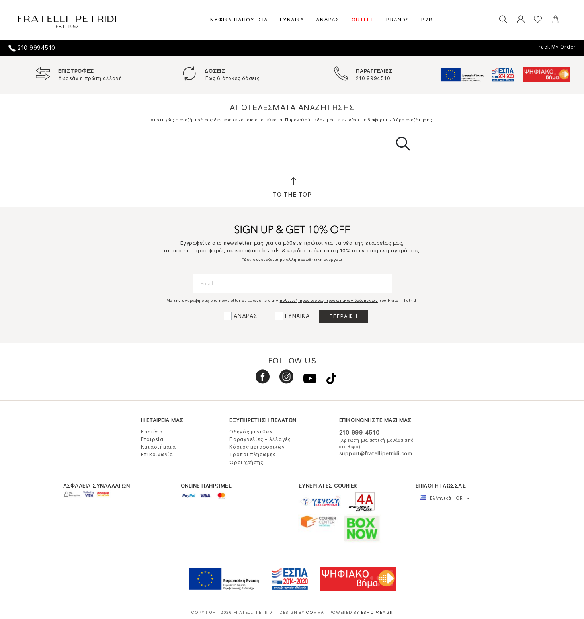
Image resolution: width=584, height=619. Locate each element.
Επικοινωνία (157, 454)
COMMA (316, 612)
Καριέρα (152, 432)
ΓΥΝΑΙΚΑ (292, 20)
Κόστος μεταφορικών (257, 447)
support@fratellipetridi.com (375, 454)
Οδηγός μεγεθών (251, 432)
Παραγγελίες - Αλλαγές (260, 439)
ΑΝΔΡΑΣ (328, 20)
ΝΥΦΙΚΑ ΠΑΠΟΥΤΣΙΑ (239, 20)
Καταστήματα (158, 447)
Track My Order (555, 47)
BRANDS (397, 20)
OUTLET (363, 20)
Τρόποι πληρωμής (252, 454)
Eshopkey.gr (377, 612)
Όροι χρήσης (246, 462)
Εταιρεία (152, 439)
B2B (427, 20)
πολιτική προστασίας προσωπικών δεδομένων (329, 300)
